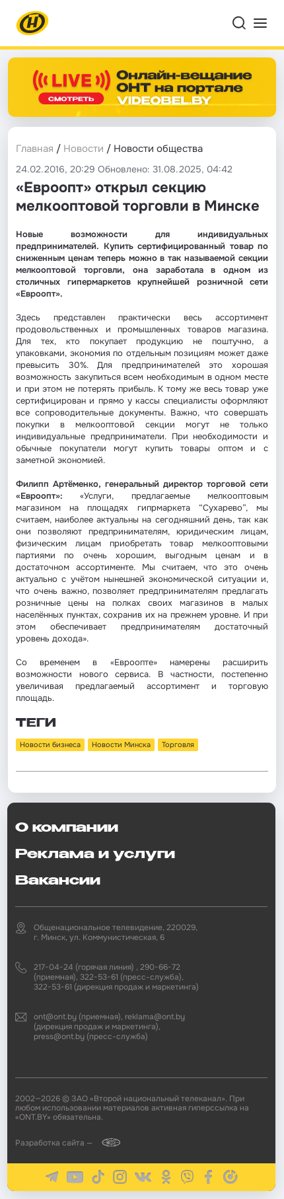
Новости (83, 148)
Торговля (178, 744)
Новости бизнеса (50, 744)
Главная (34, 148)
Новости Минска (121, 744)
